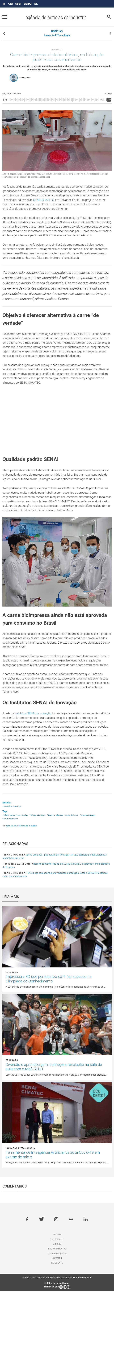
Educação (12, 1052)
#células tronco (9, 894)
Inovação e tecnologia (57, 35)
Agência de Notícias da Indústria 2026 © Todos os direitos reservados (57, 1357)
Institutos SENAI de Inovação (36, 781)
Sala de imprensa (57, 1333)
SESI (18, 3)
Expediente (57, 1343)
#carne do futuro (76, 894)
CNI (10, 3)
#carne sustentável (10, 898)
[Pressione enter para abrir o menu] (4, 17)
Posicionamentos (57, 1329)
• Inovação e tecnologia (12, 885)
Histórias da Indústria (18, 944)
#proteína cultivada (58, 894)
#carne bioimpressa (93, 894)
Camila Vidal (24, 79)
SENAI (27, 3)
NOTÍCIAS (57, 31)
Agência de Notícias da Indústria (21, 905)
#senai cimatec (23, 894)
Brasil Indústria (14, 935)
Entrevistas (57, 1319)
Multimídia (57, 1338)
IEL (36, 3)
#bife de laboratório (40, 894)
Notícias (57, 1315)
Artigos (57, 1324)
